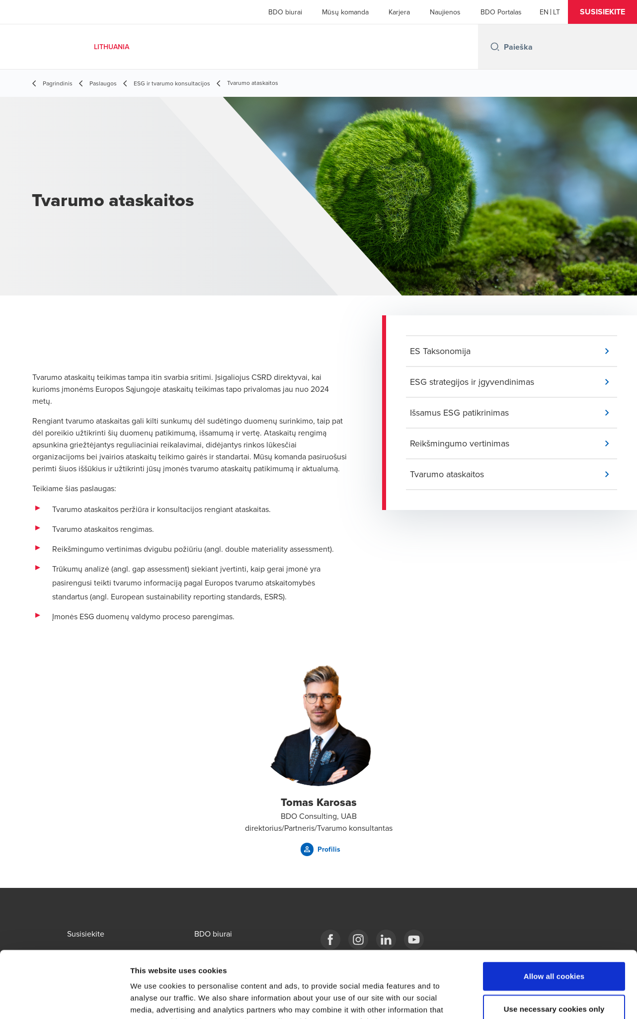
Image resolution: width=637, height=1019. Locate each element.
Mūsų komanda (345, 12)
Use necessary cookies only (554, 946)
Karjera (399, 12)
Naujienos (445, 12)
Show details (521, 999)
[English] (544, 12)
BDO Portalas (501, 12)
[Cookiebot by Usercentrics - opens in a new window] (64, 999)
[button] (602, 12)
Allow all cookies (554, 913)
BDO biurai (285, 12)
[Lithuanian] (556, 12)
